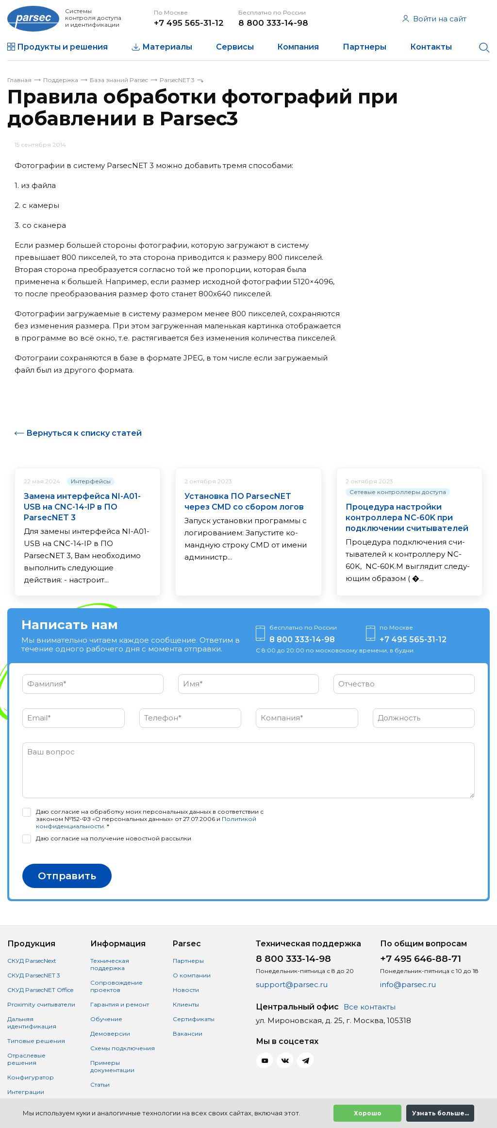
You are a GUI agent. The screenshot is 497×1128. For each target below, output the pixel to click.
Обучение (106, 1019)
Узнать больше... (440, 1113)
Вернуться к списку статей (84, 433)
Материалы (167, 46)
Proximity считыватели (41, 1004)
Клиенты (186, 1004)
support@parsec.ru (292, 984)
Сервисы (235, 46)
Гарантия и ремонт (119, 1004)
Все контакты (370, 1006)
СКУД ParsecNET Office (40, 989)
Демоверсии (110, 1033)
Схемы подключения (122, 1048)
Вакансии (187, 1033)
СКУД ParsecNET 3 (33, 975)
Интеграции (25, 1091)
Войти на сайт (434, 18)
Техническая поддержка (109, 964)
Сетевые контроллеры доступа (397, 492)
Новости (186, 989)
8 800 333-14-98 (273, 23)
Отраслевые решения (26, 1059)
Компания (298, 46)
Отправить (67, 876)
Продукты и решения (62, 46)
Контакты (431, 46)
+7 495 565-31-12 (189, 23)
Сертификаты (194, 1019)
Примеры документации (112, 1066)
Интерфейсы (91, 481)
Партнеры (364, 46)
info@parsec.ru (408, 984)
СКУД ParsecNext (31, 960)
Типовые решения (36, 1040)
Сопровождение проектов (116, 986)
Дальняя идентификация (31, 1022)
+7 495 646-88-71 (420, 958)
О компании (192, 975)
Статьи (100, 1084)
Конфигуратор (30, 1077)
